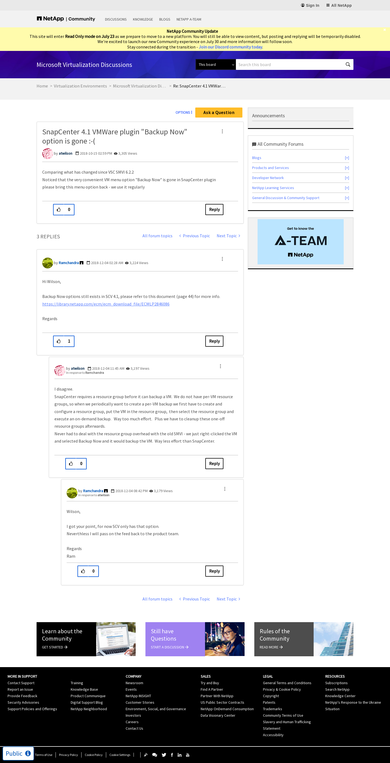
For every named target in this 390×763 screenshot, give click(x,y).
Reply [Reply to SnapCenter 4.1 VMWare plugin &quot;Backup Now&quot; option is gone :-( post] (214, 209)
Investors (133, 715)
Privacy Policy (68, 755)
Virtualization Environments (80, 86)
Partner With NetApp (217, 695)
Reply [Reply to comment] (214, 341)
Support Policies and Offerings (32, 708)
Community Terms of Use (283, 715)
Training (77, 682)
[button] (222, 131)
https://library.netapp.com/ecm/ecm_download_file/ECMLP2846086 (106, 304)
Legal (268, 676)
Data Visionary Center (218, 715)
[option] (301, 241)
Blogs (164, 19)
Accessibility (273, 734)
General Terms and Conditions (287, 682)
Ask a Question (219, 112)
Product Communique (88, 695)
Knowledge (143, 19)
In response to (85, 373)
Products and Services (270, 167)
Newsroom (134, 682)
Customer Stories (140, 702)
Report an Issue (20, 689)
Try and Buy (210, 682)
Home (42, 86)
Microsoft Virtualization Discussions (140, 86)
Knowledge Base (84, 689)
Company (133, 676)
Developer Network (268, 177)
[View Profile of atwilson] (65, 153)
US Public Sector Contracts (222, 702)
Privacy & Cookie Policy (282, 689)
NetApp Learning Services (273, 187)
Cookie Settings (119, 755)
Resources (335, 676)
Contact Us (134, 728)
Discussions (116, 19)
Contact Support (21, 682)
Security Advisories (23, 702)
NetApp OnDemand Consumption (227, 708)
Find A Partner (212, 689)
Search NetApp (337, 689)
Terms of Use (43, 755)
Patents (269, 702)
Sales (206, 676)
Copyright (271, 695)
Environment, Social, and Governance (156, 708)
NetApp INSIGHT (138, 695)
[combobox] (294, 64)
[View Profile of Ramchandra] (69, 262)
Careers (132, 721)
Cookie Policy (94, 755)
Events (131, 689)
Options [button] (183, 112)
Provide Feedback (22, 695)
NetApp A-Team (189, 19)
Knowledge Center (340, 695)
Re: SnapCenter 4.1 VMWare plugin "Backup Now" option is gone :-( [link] (200, 86)
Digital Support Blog (87, 702)
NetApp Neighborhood (89, 708)
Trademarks (272, 708)
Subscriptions (336, 682)
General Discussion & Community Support (285, 197)
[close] (386, 29)
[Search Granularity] (216, 64)
